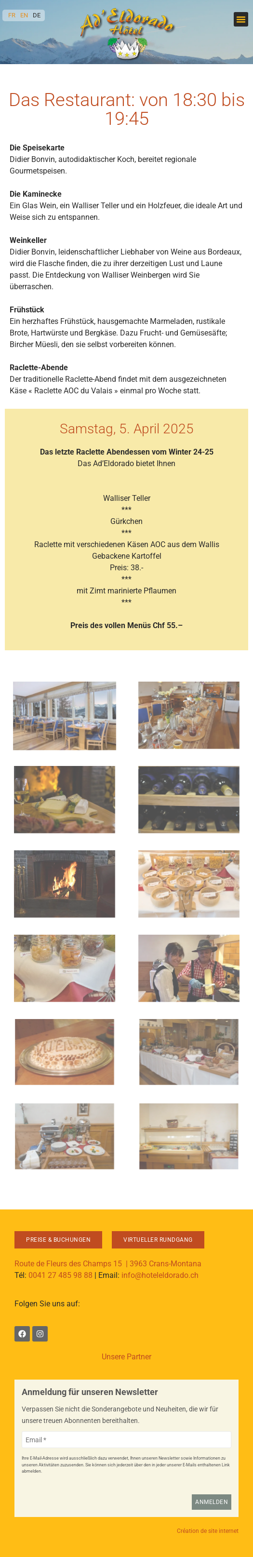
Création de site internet (208, 1531)
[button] (241, 19)
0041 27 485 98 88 (60, 1275)
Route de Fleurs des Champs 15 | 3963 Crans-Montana (107, 1263)
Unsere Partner (126, 1356)
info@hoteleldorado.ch (160, 1275)
